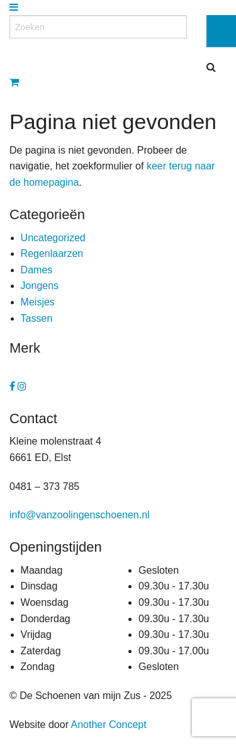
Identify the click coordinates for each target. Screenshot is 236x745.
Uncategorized (53, 237)
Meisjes (38, 302)
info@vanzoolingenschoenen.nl (79, 514)
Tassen (37, 318)
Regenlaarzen (52, 253)
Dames (37, 269)
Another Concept (109, 724)
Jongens (40, 285)
